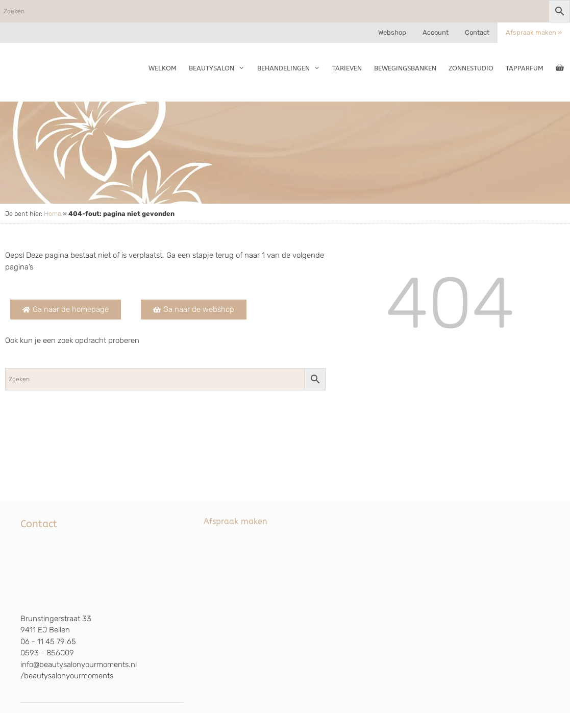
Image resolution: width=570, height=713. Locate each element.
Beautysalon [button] (220, 68)
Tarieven (347, 68)
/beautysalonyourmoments (66, 675)
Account (436, 32)
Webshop (392, 32)
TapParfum (524, 68)
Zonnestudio (471, 68)
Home (52, 213)
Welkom (162, 68)
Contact (477, 32)
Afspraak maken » (534, 32)
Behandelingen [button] (291, 68)
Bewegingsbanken (405, 68)
